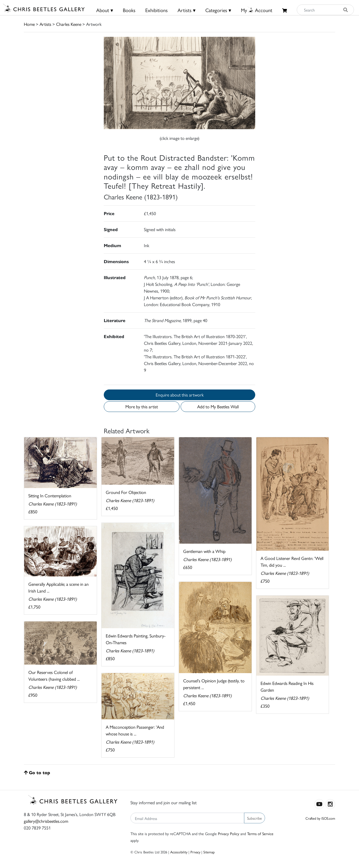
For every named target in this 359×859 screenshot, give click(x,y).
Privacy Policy (228, 833)
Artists (45, 24)
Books (129, 9)
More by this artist (141, 406)
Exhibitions (156, 9)
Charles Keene (68, 24)
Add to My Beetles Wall (218, 406)
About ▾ (104, 9)
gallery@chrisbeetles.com (46, 821)
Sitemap (209, 852)
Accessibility (178, 852)
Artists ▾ (186, 9)
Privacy (195, 852)
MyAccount (256, 9)
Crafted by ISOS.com (320, 818)
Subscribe (254, 818)
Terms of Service (260, 833)
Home (29, 24)
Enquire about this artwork (180, 394)
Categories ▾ (218, 9)
